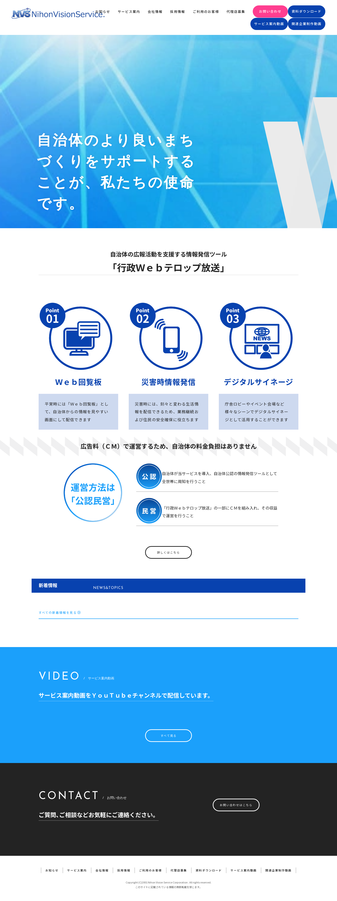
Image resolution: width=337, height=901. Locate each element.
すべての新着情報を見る (60, 612)
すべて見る (169, 735)
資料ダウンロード (307, 11)
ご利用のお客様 (206, 11)
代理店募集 (236, 11)
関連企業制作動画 (307, 23)
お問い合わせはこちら (236, 805)
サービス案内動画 (269, 23)
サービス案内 (129, 11)
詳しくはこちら (168, 552)
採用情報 (177, 11)
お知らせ (102, 11)
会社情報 (155, 11)
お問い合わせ (270, 11)
